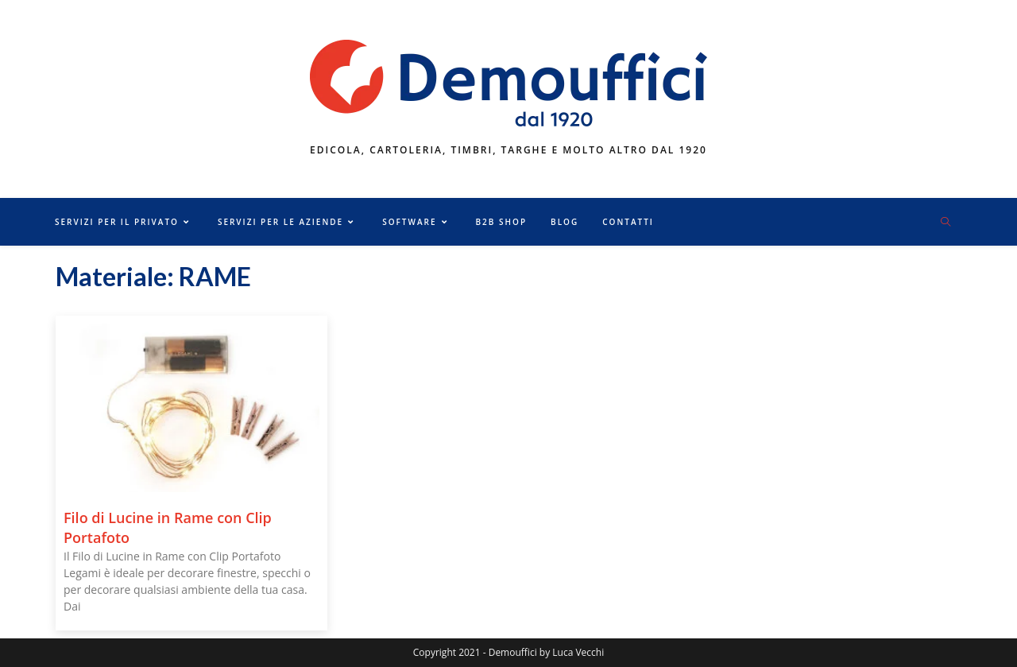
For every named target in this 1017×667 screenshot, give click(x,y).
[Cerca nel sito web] (945, 222)
